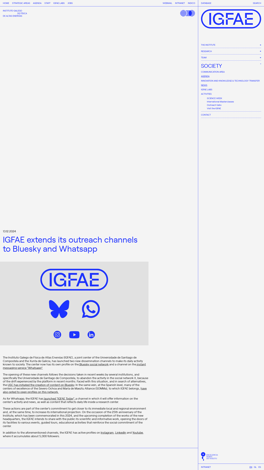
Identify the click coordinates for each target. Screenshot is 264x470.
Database (206, 3)
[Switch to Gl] (255, 467)
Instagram (107, 432)
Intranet (206, 467)
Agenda (205, 76)
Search (257, 3)
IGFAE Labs (206, 89)
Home (6, 3)
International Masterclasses (220, 101)
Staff (47, 3)
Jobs (70, 3)
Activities (206, 93)
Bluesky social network (94, 364)
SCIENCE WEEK (214, 98)
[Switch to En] (251, 467)
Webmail (167, 3)
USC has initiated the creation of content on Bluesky (41, 385)
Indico (191, 3)
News (204, 85)
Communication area (213, 71)
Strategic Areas (21, 3)
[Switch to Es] (259, 467)
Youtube (137, 432)
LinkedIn (120, 432)
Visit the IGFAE (214, 108)
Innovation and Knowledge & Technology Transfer (230, 80)
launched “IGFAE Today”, (59, 398)
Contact (206, 114)
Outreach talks (214, 104)
